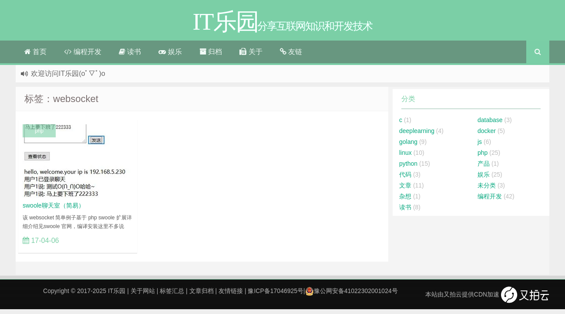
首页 (35, 51)
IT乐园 (116, 290)
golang (408, 141)
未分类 (487, 185)
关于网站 (143, 290)
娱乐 (170, 51)
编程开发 (82, 51)
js (480, 141)
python (408, 163)
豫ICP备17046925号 (275, 290)
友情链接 (231, 290)
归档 (210, 51)
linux (405, 152)
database (490, 119)
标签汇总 (172, 290)
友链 (291, 51)
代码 (405, 174)
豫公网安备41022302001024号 (351, 290)
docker (487, 130)
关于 (250, 51)
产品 (484, 163)
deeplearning (416, 130)
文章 (405, 185)
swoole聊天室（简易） (53, 205)
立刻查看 (114, 240)
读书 (130, 51)
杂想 (405, 196)
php (39, 131)
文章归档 (201, 290)
